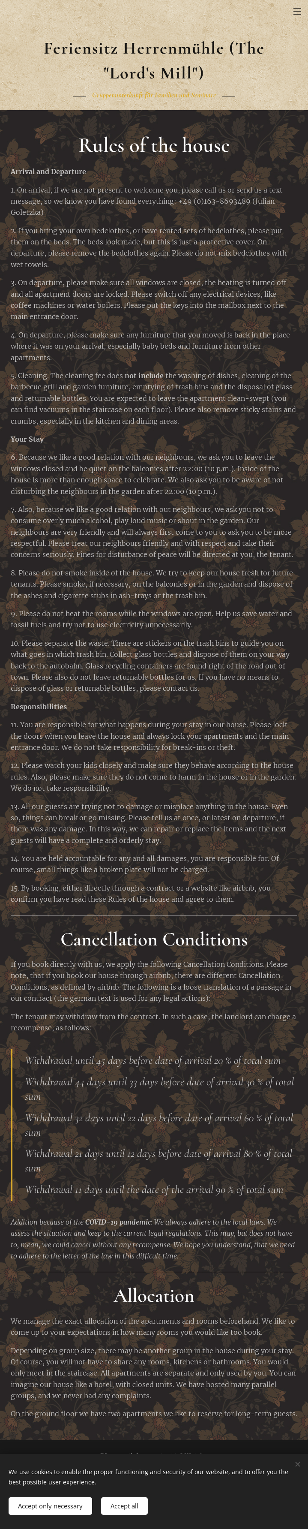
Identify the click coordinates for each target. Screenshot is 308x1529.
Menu (297, 11)
